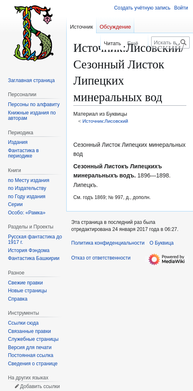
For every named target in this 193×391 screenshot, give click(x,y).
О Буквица (162, 243)
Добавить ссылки (40, 386)
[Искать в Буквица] (170, 42)
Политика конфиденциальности (108, 243)
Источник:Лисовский (105, 121)
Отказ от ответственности (100, 258)
